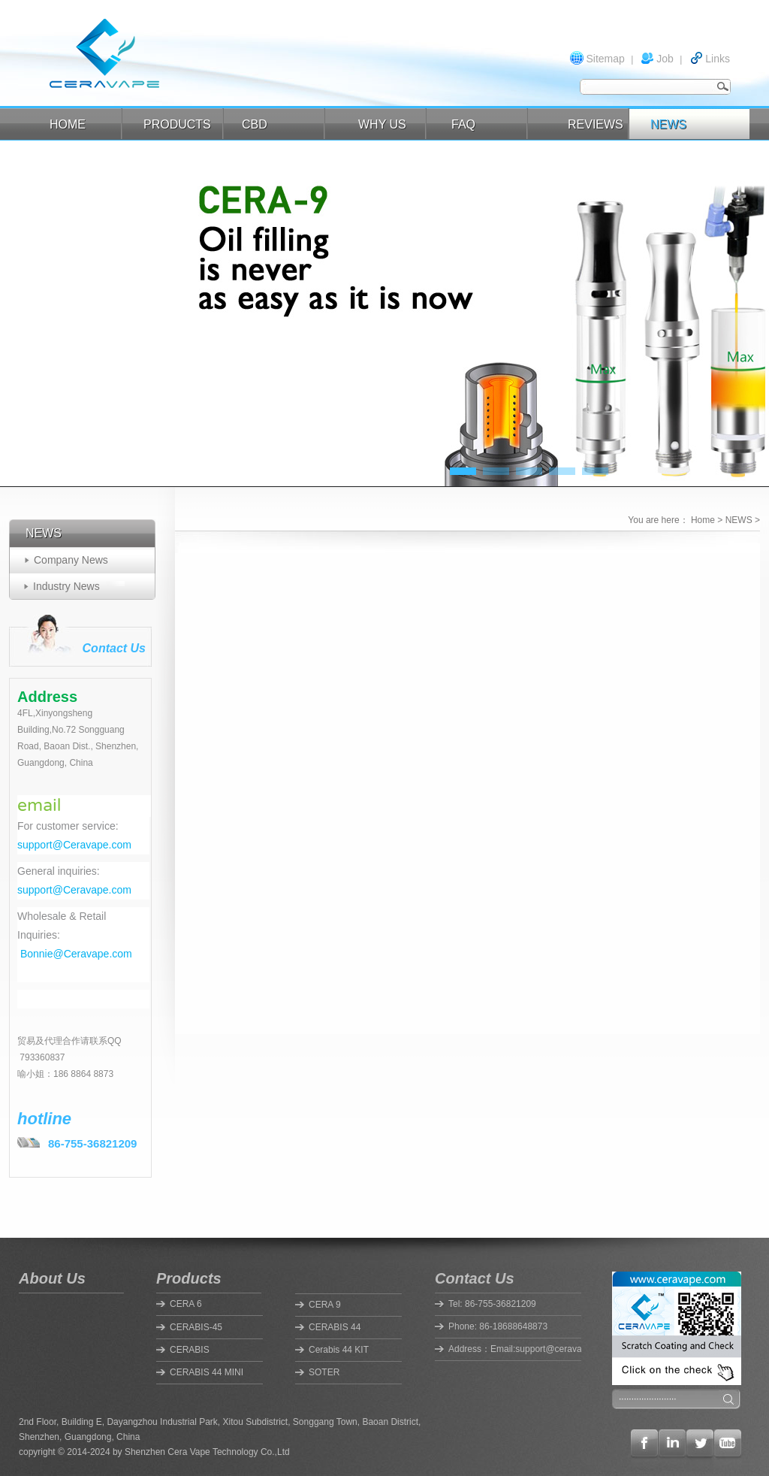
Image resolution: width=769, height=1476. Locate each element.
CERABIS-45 (196, 1327)
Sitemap (605, 59)
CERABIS (190, 1349)
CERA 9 (325, 1304)
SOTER (324, 1372)
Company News (71, 560)
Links (717, 59)
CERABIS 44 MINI (206, 1372)
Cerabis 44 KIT (339, 1349)
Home (703, 520)
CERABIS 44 (334, 1327)
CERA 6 (186, 1304)
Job (665, 59)
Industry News (66, 586)
